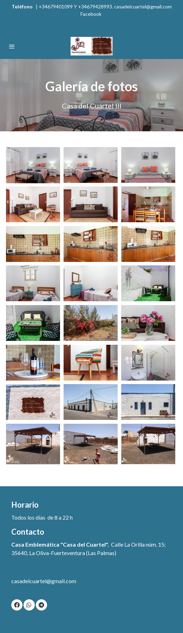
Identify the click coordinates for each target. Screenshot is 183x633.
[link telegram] (41, 604)
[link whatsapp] (29, 604)
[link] (91, 46)
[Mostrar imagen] (33, 165)
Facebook (91, 14)
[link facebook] (16, 604)
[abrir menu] (12, 46)
